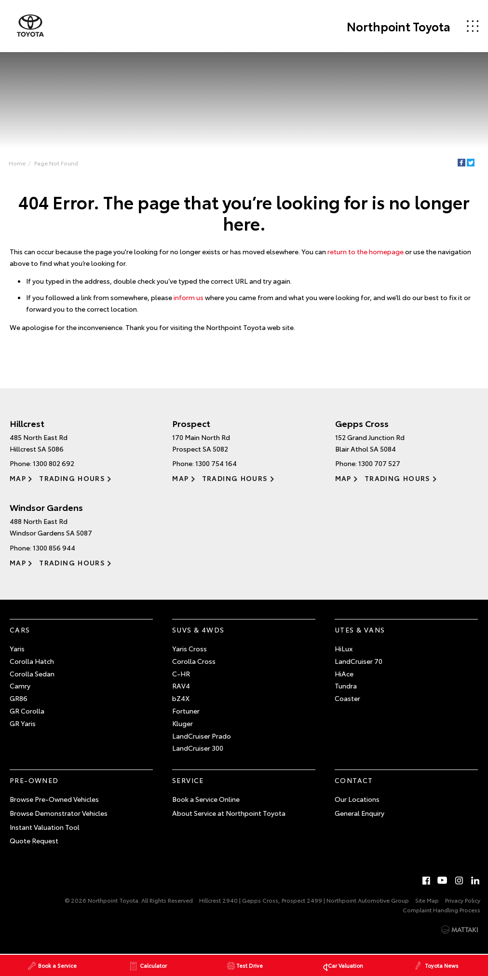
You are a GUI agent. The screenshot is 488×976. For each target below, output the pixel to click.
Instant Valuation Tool (45, 827)
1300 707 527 (379, 463)
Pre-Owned (34, 780)
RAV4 (181, 685)
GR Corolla (27, 710)
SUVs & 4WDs (198, 629)
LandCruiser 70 (358, 661)
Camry (20, 685)
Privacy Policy (462, 900)
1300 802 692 (53, 463)
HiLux (343, 648)
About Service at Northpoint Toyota (228, 813)
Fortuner (186, 710)
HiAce (344, 673)
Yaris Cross (189, 648)
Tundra (346, 685)
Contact (354, 780)
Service (188, 780)
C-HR (181, 673)
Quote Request (34, 840)
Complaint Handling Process (441, 910)
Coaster (347, 698)
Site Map (427, 900)
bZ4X (181, 698)
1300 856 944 (54, 547)
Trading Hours (72, 478)
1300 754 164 (216, 463)
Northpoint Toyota (398, 26)
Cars (20, 629)
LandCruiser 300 (197, 748)
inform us (188, 297)
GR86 (18, 698)
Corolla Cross (194, 661)
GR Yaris (23, 723)
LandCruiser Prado (201, 736)
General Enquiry (359, 813)
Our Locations (357, 799)
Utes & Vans (360, 629)
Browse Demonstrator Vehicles (59, 813)
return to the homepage (365, 251)
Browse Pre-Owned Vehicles (54, 799)
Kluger (182, 723)
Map (18, 478)
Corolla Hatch (32, 661)
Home (17, 163)
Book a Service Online (206, 799)
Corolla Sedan (32, 673)
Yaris (17, 648)
